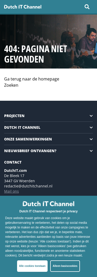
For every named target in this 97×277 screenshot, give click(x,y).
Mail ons (11, 191)
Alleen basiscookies (65, 266)
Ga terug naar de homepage (31, 79)
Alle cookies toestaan (32, 266)
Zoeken (11, 85)
